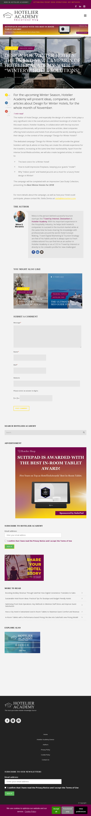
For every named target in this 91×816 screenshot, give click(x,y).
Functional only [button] (67, 810)
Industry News (26, 48)
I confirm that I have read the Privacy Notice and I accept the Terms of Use (39, 541)
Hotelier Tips (58, 297)
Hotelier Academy (39, 221)
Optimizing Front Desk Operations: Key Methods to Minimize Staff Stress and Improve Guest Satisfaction (40, 605)
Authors (45, 745)
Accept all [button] (56, 810)
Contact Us (45, 760)
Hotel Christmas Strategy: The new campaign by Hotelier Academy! (30, 300)
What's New (11, 48)
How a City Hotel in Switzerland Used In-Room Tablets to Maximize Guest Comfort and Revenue (42, 612)
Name (16, 352)
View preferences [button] (81, 810)
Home (45, 734)
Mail (16, 365)
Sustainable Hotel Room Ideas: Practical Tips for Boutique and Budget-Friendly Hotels (38, 598)
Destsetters (65, 218)
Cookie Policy (30, 812)
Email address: (11, 531)
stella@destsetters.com (65, 198)
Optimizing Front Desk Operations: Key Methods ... (57, 2)
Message (17, 323)
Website (17, 378)
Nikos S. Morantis (15, 77)
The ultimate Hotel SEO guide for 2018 (65, 303)
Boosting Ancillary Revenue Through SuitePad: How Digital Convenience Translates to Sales (40, 593)
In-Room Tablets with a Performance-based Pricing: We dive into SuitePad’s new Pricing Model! (41, 617)
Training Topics (60, 294)
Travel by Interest (51, 218)
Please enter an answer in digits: (26, 391)
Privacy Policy (45, 750)
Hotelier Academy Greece (45, 740)
